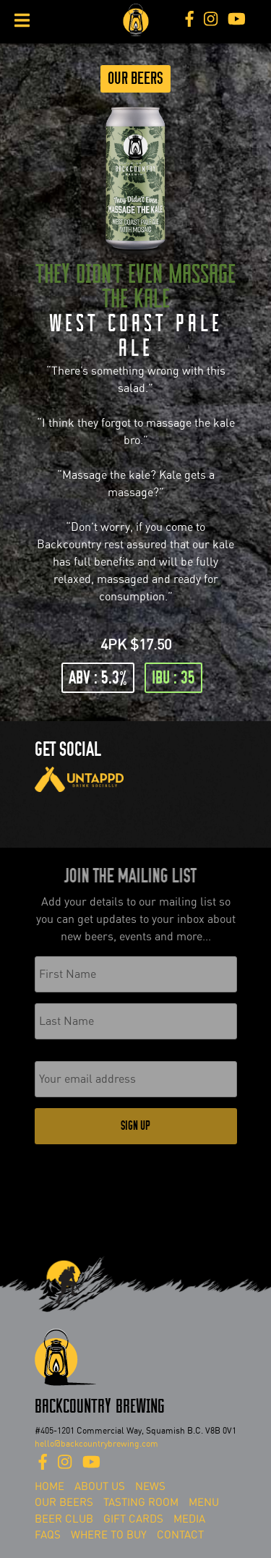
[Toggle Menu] (22, 20)
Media (189, 1518)
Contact (180, 1534)
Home (49, 1486)
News (150, 1486)
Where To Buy (109, 1534)
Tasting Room (140, 1502)
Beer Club (64, 1518)
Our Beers (135, 78)
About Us (99, 1486)
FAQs (48, 1534)
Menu (204, 1502)
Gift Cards (133, 1518)
